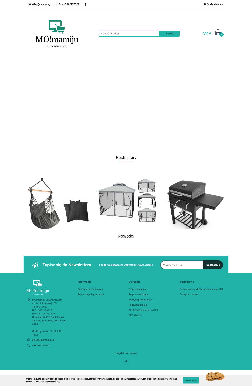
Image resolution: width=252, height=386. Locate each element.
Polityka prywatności (140, 299)
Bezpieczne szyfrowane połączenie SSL (202, 289)
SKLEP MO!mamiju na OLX (143, 310)
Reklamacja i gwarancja (91, 294)
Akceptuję (191, 380)
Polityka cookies (138, 304)
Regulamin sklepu (139, 294)
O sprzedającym (137, 289)
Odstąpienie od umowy (90, 289)
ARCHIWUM (135, 315)
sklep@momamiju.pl (43, 339)
